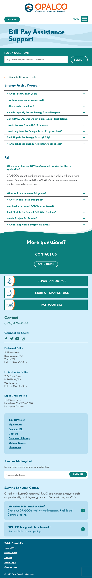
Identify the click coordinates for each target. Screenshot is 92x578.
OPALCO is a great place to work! (44, 529)
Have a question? (16, 52)
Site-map (8, 557)
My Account (15, 424)
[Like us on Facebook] (6, 339)
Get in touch (46, 264)
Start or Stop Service (52, 292)
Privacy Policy (10, 552)
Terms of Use (10, 548)
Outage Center (17, 442)
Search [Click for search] (79, 59)
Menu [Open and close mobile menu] (80, 19)
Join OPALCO (17, 419)
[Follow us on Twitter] (12, 339)
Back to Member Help (22, 77)
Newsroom (15, 447)
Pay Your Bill (51, 304)
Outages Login (10, 567)
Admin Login (10, 562)
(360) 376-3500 (16, 323)
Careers (13, 433)
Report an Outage (52, 281)
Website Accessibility (13, 543)
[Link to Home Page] (46, 8)
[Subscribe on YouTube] (17, 339)
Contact (11, 317)
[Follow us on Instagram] (23, 339)
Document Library (19, 438)
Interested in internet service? (44, 511)
